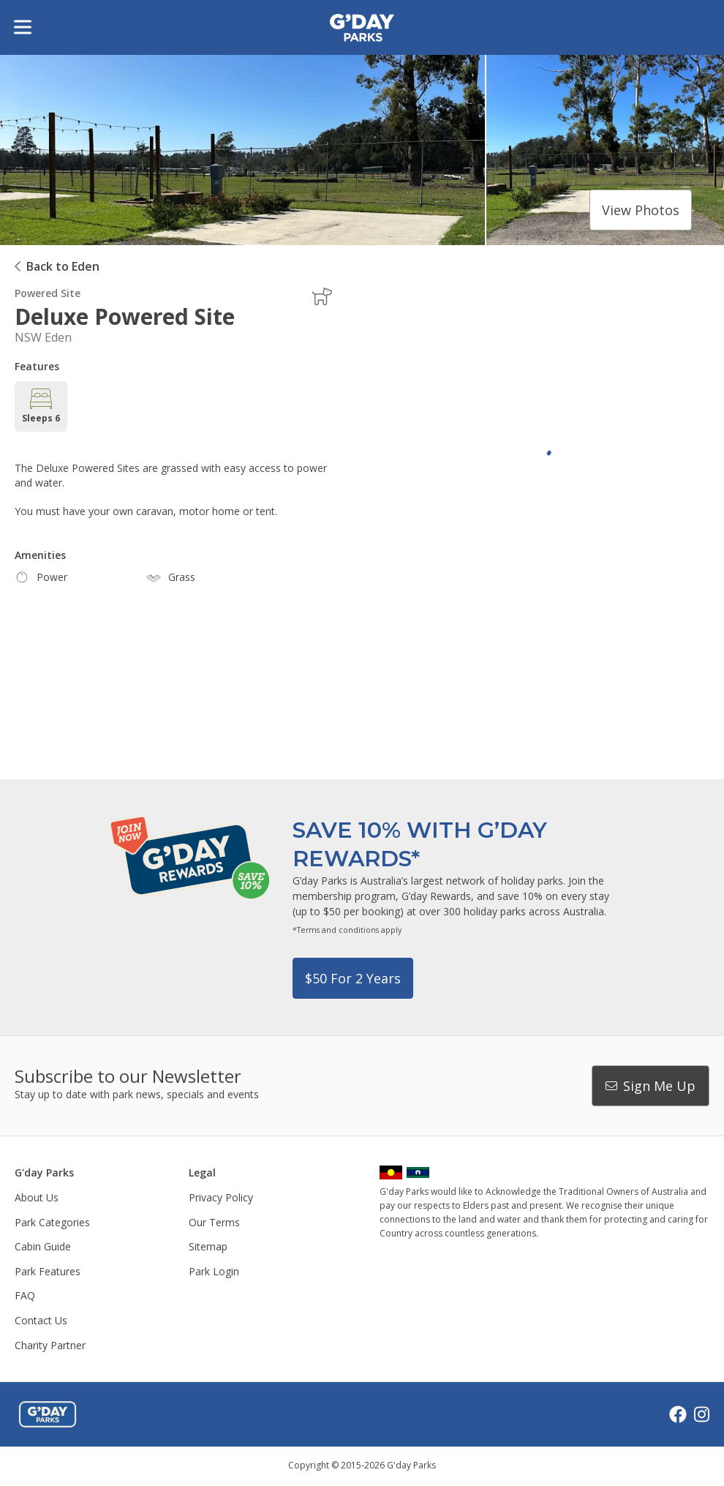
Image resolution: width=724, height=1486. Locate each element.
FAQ (25, 1295)
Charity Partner (50, 1345)
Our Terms (214, 1222)
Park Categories (52, 1222)
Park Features (47, 1271)
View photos (640, 210)
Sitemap (208, 1246)
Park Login (214, 1271)
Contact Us (41, 1320)
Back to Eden (62, 266)
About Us (37, 1197)
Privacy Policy (221, 1197)
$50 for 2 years (353, 978)
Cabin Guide (43, 1246)
